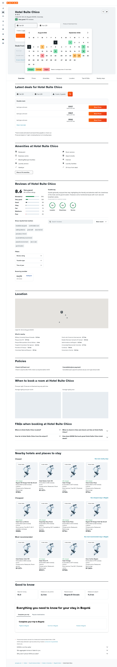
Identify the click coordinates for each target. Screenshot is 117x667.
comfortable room (34, 226)
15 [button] (55, 51)
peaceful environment (22, 242)
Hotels (25, 663)
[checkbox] (24, 277)
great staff (30, 230)
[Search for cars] (3, 16)
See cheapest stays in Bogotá (99, 498)
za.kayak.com (18, 663)
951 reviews (29, 19)
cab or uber (33, 242)
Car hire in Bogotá (53, 626)
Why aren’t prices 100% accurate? (62, 654)
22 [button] (55, 56)
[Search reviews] (72, 221)
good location (19, 246)
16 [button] (29, 56)
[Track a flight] (3, 25)
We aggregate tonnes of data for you (62, 650)
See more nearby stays (101, 459)
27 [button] (47, 60)
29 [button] (55, 60)
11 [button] (37, 51)
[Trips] (3, 34)
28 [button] (51, 60)
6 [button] (46, 47)
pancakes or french (21, 234)
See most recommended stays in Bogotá (96, 537)
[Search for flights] (3, 8)
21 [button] (51, 56)
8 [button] (55, 47)
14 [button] (51, 51)
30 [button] (29, 64)
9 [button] (29, 51)
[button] (3, 3)
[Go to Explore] (3, 21)
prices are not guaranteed (51, 641)
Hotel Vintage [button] (66, 483)
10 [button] (33, 51)
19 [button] (42, 56)
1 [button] (55, 42)
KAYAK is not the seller (62, 647)
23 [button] (29, 60)
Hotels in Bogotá (81, 626)
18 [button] (38, 56)
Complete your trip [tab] (23, 614)
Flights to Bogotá (24, 626)
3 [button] (33, 47)
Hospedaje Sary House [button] (46, 522)
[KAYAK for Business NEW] (3, 29)
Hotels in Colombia (47, 663)
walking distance (20, 230)
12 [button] (42, 51)
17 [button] (33, 56)
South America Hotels (34, 663)
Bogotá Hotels (57, 663)
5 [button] (42, 47)
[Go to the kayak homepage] (12, 3)
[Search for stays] (3, 12)
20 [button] (47, 56)
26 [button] (42, 60)
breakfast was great (21, 226)
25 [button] (38, 60)
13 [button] (46, 51)
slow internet (39, 230)
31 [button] (33, 64)
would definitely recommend (24, 238)
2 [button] (29, 47)
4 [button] (83, 42)
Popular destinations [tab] (38, 614)
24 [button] (33, 60)
